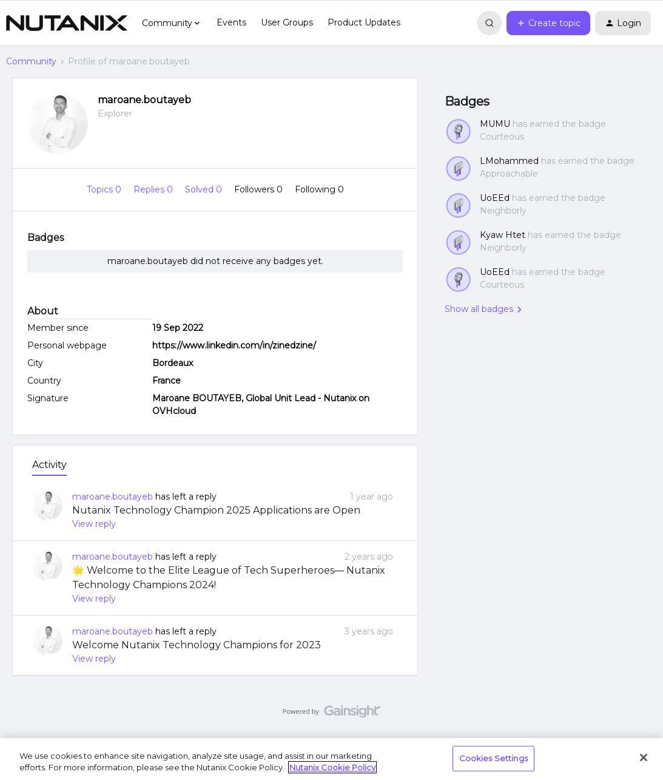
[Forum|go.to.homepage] (66, 23)
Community (31, 61)
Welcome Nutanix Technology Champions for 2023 (196, 645)
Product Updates (364, 22)
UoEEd (495, 197)
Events (231, 22)
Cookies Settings (493, 758)
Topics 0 (105, 189)
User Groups (287, 22)
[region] (331, 759)
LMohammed (509, 160)
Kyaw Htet (502, 234)
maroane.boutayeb (144, 100)
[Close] (643, 757)
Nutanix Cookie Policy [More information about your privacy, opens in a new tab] (332, 767)
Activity (49, 464)
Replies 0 (154, 189)
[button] (548, 23)
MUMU (495, 123)
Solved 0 (204, 189)
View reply (94, 523)
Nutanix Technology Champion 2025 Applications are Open (216, 510)
